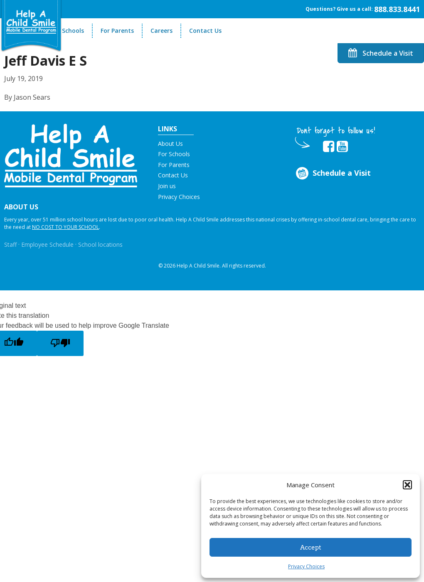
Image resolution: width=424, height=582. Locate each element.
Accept (310, 547)
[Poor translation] (60, 343)
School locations (100, 244)
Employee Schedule (47, 244)
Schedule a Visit (380, 53)
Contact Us (205, 30)
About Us (170, 143)
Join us (167, 186)
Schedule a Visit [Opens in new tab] (333, 173)
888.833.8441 (397, 9)
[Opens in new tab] (328, 146)
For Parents (117, 30)
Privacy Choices (306, 566)
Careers (161, 30)
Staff (10, 244)
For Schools (67, 30)
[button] (407, 485)
